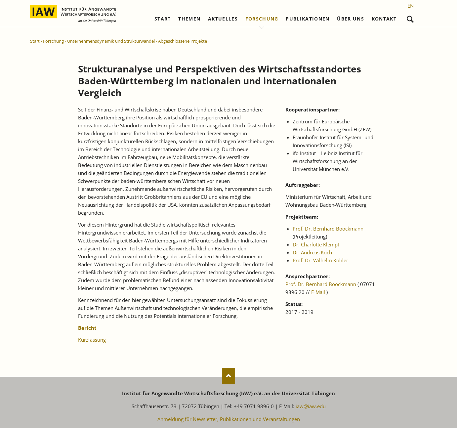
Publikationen (308, 19)
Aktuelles (223, 19)
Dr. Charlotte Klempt (316, 244)
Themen (189, 19)
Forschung (261, 19)
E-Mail (318, 292)
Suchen (410, 18)
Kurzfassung (92, 339)
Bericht (87, 327)
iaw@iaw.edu (311, 406)
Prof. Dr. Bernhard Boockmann (328, 228)
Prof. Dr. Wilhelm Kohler (320, 260)
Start (162, 19)
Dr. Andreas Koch (312, 252)
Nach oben (228, 376)
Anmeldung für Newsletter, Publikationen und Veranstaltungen (228, 419)
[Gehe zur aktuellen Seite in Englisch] (410, 5)
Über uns (350, 19)
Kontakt (384, 19)
